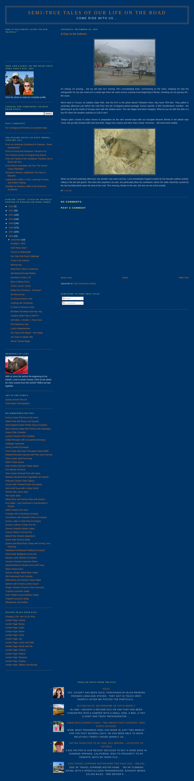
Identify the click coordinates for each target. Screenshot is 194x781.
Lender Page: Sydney (15, 661)
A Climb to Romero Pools (22, 307)
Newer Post (66, 277)
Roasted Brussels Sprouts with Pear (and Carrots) (28, 454)
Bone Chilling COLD (20, 282)
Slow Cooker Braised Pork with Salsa (22, 473)
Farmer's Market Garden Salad (19, 528)
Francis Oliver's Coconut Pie (18, 532)
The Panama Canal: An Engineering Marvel (25, 155)
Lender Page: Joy (13, 639)
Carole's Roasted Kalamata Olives (21, 561)
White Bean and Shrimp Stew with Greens (25, 499)
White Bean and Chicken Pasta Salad (23, 580)
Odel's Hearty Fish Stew (16, 510)
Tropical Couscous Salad (17, 598)
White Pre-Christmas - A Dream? (26, 290)
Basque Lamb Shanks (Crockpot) (21, 557)
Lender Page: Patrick (15, 654)
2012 (11, 210)
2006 (11, 236)
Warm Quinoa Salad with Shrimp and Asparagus (28, 429)
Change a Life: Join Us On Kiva (20, 616)
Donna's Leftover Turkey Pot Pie (20, 525)
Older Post (184, 277)
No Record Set (18, 294)
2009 (11, 223)
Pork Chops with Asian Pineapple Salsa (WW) (26, 451)
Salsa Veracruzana (14, 569)
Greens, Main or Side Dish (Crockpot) (23, 521)
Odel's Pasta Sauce (14, 462)
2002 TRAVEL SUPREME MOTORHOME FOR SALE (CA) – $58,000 (106, 763)
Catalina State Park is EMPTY (25, 315)
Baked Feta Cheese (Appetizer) (20, 536)
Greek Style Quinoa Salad (17, 539)
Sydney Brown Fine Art (16, 399)
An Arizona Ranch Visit (21, 299)
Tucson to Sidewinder (21, 252)
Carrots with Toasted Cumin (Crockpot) (23, 484)
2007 (11, 232)
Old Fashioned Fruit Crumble (19, 576)
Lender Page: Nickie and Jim (18, 646)
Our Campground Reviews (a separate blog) (26, 128)
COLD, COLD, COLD (21, 286)
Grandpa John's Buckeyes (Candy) (21, 513)
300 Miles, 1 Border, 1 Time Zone (26, 320)
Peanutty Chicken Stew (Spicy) (19, 481)
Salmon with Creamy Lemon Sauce (21, 584)
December (16, 239)
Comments (69, 303)
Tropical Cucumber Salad (17, 591)
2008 (11, 227)
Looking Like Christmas (22, 303)
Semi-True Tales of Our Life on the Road (97, 12)
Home (125, 277)
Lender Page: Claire (14, 627)
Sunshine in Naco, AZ (21, 277)
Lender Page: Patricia (15, 650)
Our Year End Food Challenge (25, 256)
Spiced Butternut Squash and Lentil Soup (24, 565)
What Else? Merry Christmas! (24, 269)
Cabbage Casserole (14, 443)
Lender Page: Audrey (15, 620)
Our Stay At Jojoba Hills (22, 337)
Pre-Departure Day (19, 324)
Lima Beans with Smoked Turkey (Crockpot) (26, 517)
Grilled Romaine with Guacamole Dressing (25, 440)
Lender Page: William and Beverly (21, 665)
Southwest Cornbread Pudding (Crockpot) (25, 550)
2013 (11, 206)
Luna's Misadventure (20, 328)
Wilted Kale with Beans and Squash (22, 421)
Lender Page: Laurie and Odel (19, 642)
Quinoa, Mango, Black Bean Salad (21, 572)
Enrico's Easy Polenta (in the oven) (21, 417)
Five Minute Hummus (15, 469)
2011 (11, 215)
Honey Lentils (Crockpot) (17, 447)
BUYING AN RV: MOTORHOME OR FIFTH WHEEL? (106, 706)
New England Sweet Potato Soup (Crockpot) (26, 425)
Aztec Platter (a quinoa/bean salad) (21, 595)
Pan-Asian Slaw (12, 495)
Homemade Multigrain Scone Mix (21, 554)
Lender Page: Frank (14, 635)
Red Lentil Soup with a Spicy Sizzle (21, 488)
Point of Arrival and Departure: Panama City (26, 151)
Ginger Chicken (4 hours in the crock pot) (24, 587)
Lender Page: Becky (14, 624)
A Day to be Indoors (74, 34)
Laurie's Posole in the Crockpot (20, 436)
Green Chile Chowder (15, 432)
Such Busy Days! (19, 248)
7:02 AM (68, 191)
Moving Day (16, 265)
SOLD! (106, 689)
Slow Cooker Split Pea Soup (18, 458)
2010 (11, 219)
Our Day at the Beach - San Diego (27, 332)
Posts (66, 298)
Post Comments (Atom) (85, 283)
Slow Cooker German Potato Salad (21, 466)
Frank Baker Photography (17, 403)
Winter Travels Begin (20, 341)
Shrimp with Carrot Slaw (16, 492)
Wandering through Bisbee (23, 273)
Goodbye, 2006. (18, 243)
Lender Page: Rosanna (16, 657)
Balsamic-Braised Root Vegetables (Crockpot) (26, 477)
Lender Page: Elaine (15, 631)
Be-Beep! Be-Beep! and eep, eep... (27, 311)
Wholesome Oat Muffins (16, 602)
